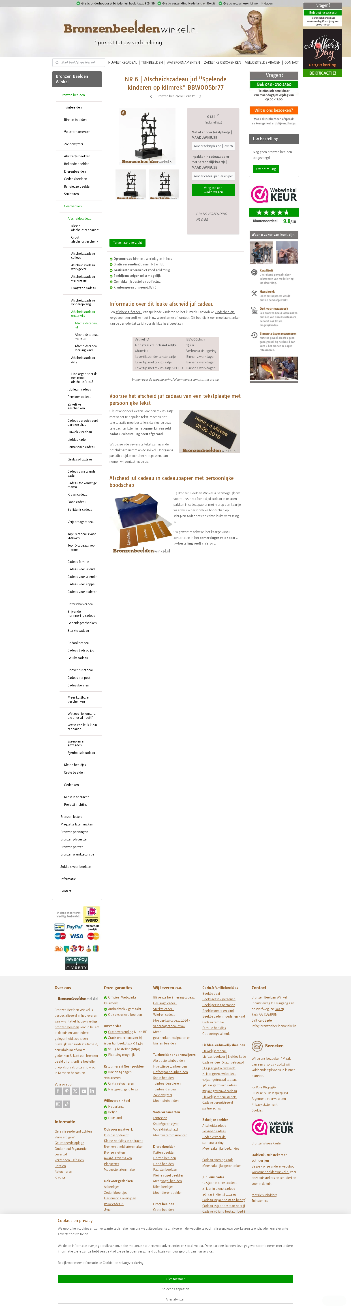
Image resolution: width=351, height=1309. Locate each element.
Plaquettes (111, 1164)
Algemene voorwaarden (269, 1099)
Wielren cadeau (164, 1014)
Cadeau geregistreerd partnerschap (83, 422)
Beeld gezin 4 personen (218, 999)
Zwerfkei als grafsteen (120, 1221)
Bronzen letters (71, 816)
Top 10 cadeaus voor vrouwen (82, 536)
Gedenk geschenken (82, 623)
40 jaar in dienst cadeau (219, 1194)
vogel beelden (171, 1181)
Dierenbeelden (75, 171)
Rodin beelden (163, 1078)
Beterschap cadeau (81, 604)
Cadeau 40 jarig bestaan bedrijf (224, 1211)
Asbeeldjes (111, 1187)
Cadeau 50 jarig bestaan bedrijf (224, 1217)
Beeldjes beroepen (166, 1238)
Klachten (61, 1177)
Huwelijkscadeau (80, 432)
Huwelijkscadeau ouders (219, 1097)
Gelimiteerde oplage (69, 1143)
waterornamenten (174, 1135)
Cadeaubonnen (78, 685)
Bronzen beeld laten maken (123, 1146)
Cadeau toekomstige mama (82, 485)
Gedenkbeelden (75, 179)
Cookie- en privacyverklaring (117, 1300)
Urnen (108, 1209)
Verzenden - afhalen (69, 1160)
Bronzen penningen (74, 832)
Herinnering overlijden (120, 1198)
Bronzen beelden (72, 95)
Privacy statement (264, 1104)
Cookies (257, 1110)
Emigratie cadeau (83, 288)
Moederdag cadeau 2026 (170, 1020)
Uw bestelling (266, 169)
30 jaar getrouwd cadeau (219, 1079)
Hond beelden (163, 1164)
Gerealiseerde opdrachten (73, 1131)
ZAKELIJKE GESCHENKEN (222, 62)
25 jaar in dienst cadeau (218, 1188)
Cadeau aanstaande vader (82, 473)
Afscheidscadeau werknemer (83, 278)
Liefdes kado (77, 439)
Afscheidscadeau (79, 218)
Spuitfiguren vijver (166, 1124)
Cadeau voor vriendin (82, 577)
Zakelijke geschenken (76, 406)
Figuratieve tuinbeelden (170, 1066)
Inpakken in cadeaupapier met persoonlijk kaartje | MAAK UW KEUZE (210, 162)
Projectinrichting (76, 804)
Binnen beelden (75, 120)
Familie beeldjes (214, 1028)
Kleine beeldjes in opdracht (123, 1141)
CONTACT (292, 62)
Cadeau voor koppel (82, 584)
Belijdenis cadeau (80, 509)
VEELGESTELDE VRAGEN (263, 62)
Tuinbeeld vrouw (164, 1089)
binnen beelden (164, 1043)
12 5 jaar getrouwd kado (218, 1068)
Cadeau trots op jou (81, 650)
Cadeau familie (78, 562)
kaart (279, 1009)
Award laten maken (118, 1158)
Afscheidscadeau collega (83, 255)
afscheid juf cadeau (129, 312)
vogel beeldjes (173, 1175)
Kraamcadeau (77, 494)
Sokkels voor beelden (75, 866)
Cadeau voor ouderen (82, 592)
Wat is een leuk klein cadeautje (82, 727)
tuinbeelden (170, 1101)
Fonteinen (160, 1118)
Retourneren (63, 1171)
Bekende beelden (76, 164)
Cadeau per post (79, 677)
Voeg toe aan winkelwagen (213, 190)
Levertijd (61, 1154)
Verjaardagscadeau (81, 522)
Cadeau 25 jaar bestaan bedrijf (223, 1206)
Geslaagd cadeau (80, 459)
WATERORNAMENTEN (183, 62)
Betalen (60, 1166)
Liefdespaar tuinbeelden (170, 1072)
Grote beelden (74, 772)
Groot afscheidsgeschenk (84, 239)
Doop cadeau (77, 502)
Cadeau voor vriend (81, 569)
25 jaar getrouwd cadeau (219, 1074)
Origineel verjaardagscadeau (222, 1240)
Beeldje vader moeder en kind (223, 1016)
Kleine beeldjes (75, 765)
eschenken (162, 1038)
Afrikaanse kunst (165, 1227)
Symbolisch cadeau (81, 753)
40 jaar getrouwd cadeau (219, 1085)
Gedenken (71, 785)
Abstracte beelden (77, 156)
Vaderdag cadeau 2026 (169, 1026)
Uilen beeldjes (163, 1187)
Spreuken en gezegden (76, 743)
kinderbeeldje (225, 312)
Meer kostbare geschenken (78, 699)
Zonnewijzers (73, 144)
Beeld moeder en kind (218, 1011)
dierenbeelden (171, 1192)
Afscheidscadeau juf (86, 325)
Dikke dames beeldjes (169, 1244)
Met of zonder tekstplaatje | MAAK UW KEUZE (212, 134)
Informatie (68, 879)
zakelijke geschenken (226, 1166)
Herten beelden (164, 1158)
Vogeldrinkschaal (165, 1129)
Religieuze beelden (77, 186)
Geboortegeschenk (216, 1033)
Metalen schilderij (264, 1195)
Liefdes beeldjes (213, 1056)
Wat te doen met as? (118, 1215)
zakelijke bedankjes (225, 1148)
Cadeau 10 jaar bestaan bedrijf (223, 1200)
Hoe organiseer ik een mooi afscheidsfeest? (84, 378)
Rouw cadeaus (114, 1204)
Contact (65, 891)
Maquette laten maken (76, 824)
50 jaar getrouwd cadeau (219, 1091)
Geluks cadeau (78, 658)
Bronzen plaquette (73, 839)
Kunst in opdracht (76, 797)
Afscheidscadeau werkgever (83, 267)
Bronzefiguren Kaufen (267, 1143)
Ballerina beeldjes (166, 1233)
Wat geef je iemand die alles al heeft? (81, 715)
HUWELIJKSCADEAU (122, 62)
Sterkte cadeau (78, 630)
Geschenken (73, 206)
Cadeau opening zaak (217, 1160)
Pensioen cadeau (79, 397)
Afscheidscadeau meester (86, 337)
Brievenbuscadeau (81, 670)
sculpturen (179, 1038)
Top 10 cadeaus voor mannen (82, 547)
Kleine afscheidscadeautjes (85, 228)
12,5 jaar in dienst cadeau (219, 1183)
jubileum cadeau (222, 1223)
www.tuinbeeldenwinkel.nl (270, 1172)
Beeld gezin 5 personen (218, 1005)
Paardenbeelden (165, 1169)
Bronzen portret (71, 847)
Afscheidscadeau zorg (83, 360)
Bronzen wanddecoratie (77, 854)
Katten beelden (164, 1152)
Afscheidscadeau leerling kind (86, 348)
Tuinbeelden (73, 107)
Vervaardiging (65, 1137)
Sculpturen (71, 194)
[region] (146, 1283)
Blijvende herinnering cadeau (81, 613)
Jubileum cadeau (79, 389)
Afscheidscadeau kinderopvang (83, 302)
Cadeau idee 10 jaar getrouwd (223, 1062)
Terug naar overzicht (127, 242)
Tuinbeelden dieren (167, 1083)
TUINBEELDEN (152, 62)
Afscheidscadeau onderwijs (83, 314)
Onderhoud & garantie (71, 1149)
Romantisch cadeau (81, 447)
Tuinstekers (260, 1201)
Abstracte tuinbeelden (169, 1060)
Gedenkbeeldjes (115, 1192)
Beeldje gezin (212, 993)
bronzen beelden (67, 1027)
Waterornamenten (77, 132)
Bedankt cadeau (79, 643)
